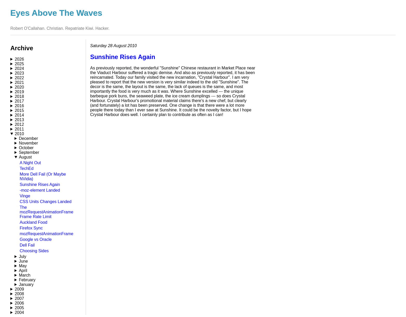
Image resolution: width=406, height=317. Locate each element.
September (29, 152)
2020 (19, 87)
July (22, 256)
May (23, 266)
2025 (19, 64)
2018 (19, 96)
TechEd (26, 168)
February (27, 280)
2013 (19, 120)
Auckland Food (33, 222)
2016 (19, 106)
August (25, 157)
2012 (19, 124)
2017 (19, 101)
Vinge (25, 196)
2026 (19, 59)
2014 (19, 115)
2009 (19, 289)
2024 (19, 68)
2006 (19, 303)
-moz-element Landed (40, 190)
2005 (19, 308)
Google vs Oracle (36, 239)
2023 (19, 73)
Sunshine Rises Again (40, 184)
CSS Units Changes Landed (45, 201)
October (26, 148)
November (28, 143)
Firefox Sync (31, 228)
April (23, 270)
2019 (19, 92)
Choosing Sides (34, 251)
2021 (19, 82)
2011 (19, 129)
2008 (19, 294)
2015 (19, 110)
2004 (19, 312)
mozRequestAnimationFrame (46, 234)
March (24, 275)
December (28, 138)
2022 (19, 78)
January (26, 284)
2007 (19, 298)
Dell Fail (27, 245)
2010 (19, 134)
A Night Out (30, 163)
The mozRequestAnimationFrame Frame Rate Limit (46, 212)
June (23, 261)
